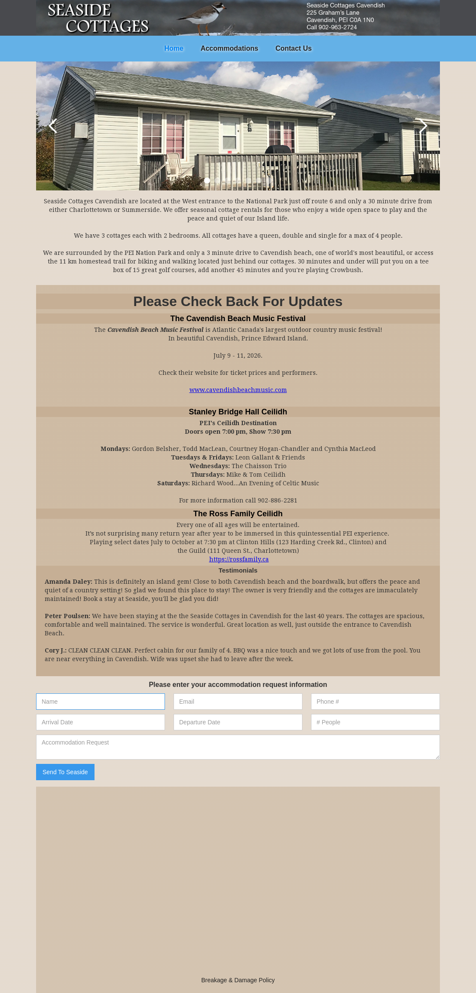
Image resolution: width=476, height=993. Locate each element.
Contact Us (293, 48)
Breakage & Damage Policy (238, 980)
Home (173, 48)
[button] (53, 125)
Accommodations (229, 48)
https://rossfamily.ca (239, 559)
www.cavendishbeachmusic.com (238, 389)
